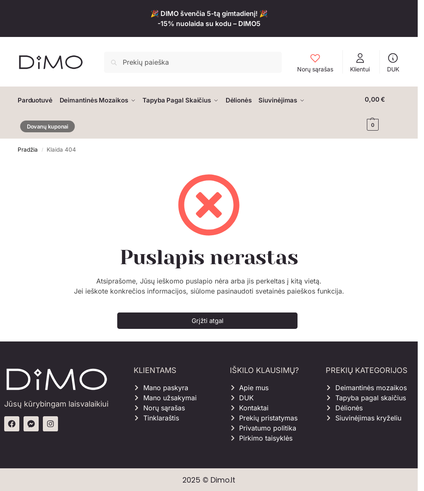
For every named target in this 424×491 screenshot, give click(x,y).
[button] (383, 112)
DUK (393, 62)
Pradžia (28, 148)
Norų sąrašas (315, 62)
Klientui (360, 62)
